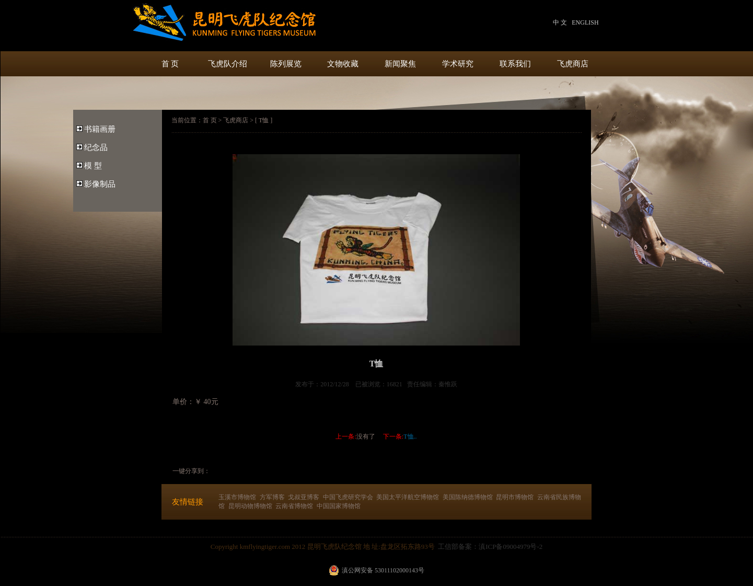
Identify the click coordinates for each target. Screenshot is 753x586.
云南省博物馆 (294, 506)
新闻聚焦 (400, 64)
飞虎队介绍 (227, 64)
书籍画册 (99, 129)
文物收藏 (342, 64)
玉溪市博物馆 (237, 497)
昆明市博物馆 (515, 497)
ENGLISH (585, 22)
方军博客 (272, 497)
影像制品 (99, 184)
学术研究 (457, 64)
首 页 (170, 64)
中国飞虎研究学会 (348, 497)
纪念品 (96, 147)
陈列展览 (285, 64)
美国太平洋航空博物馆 (407, 497)
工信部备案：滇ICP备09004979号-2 (490, 546)
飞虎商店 (572, 64)
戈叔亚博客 (303, 497)
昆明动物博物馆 (250, 506)
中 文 (560, 22)
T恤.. (409, 436)
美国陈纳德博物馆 (468, 497)
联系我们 (515, 64)
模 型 (93, 166)
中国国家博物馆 (339, 506)
